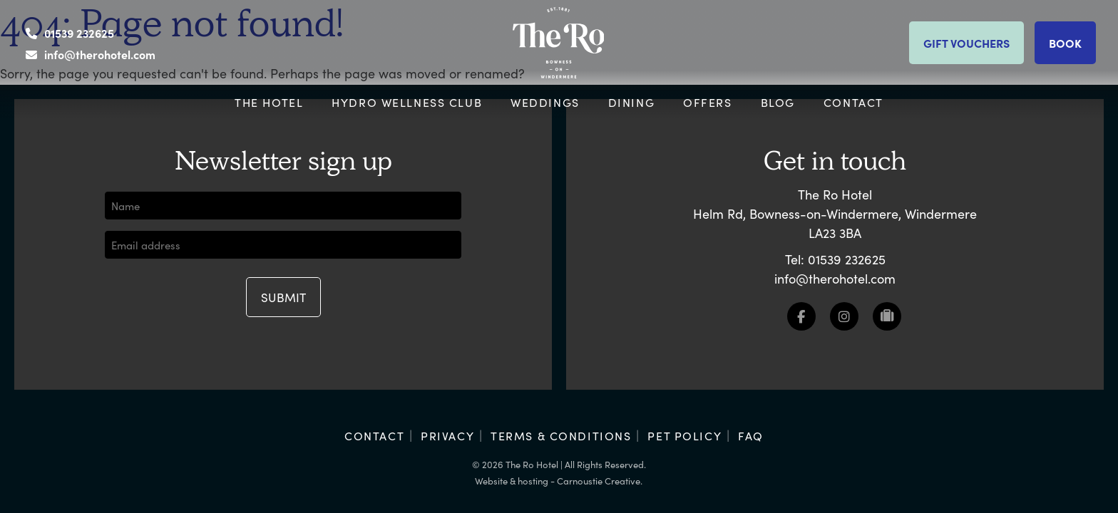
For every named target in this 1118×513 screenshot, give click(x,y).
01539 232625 (79, 33)
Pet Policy (684, 435)
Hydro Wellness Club (407, 102)
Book (1065, 43)
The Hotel (269, 102)
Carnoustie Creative (598, 480)
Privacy (447, 435)
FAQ (751, 435)
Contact (853, 102)
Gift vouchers (966, 43)
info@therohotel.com (99, 54)
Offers (707, 102)
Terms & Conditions (561, 435)
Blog (778, 102)
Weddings (545, 102)
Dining (631, 102)
